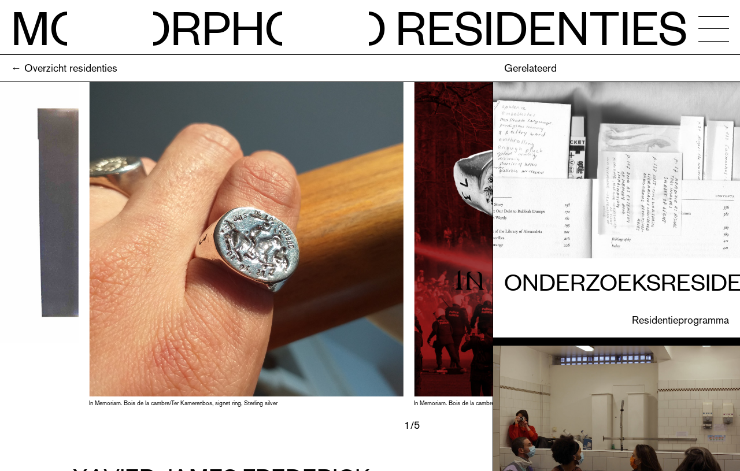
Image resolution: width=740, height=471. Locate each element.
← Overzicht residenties (64, 68)
